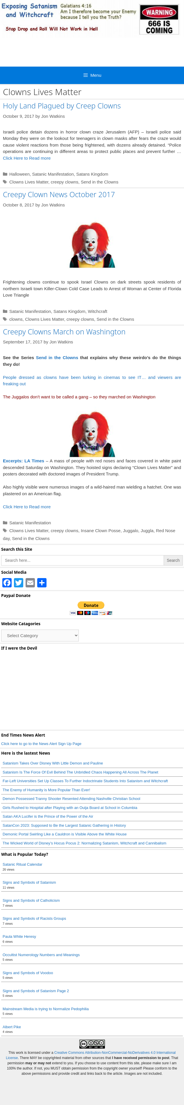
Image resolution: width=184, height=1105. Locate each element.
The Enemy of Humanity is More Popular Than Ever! (46, 790)
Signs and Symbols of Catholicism (31, 900)
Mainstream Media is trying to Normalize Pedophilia (46, 1009)
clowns (16, 319)
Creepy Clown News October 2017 (59, 194)
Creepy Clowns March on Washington (64, 331)
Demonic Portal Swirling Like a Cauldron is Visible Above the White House (65, 834)
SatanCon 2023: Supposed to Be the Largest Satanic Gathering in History (64, 825)
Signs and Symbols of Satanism (29, 882)
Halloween (19, 174)
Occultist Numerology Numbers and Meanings (41, 955)
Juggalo (130, 530)
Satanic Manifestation (53, 174)
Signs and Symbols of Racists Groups (34, 918)
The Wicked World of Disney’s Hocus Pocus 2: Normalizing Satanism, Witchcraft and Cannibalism (84, 843)
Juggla (147, 530)
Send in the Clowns (99, 181)
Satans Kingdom (92, 174)
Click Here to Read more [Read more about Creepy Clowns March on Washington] (27, 506)
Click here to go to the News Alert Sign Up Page (41, 744)
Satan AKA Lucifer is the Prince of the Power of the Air (48, 816)
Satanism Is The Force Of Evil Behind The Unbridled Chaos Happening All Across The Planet (81, 772)
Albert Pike (12, 1027)
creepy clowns (64, 181)
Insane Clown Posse (101, 530)
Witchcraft (97, 311)
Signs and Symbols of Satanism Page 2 (36, 991)
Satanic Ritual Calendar (22, 864)
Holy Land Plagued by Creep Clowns (62, 105)
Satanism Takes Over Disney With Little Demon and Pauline (53, 763)
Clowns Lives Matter (28, 181)
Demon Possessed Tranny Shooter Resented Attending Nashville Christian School (71, 798)
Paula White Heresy (19, 936)
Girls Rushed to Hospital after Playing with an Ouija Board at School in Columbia (70, 807)
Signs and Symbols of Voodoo (28, 973)
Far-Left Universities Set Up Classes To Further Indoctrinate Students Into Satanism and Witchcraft (85, 781)
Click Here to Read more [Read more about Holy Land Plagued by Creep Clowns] (27, 158)
